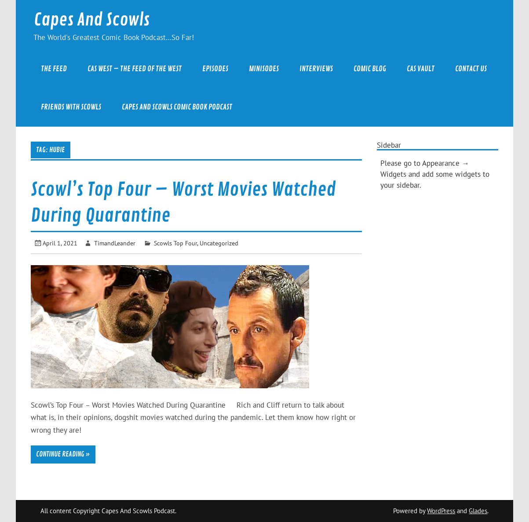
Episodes (215, 68)
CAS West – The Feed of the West (135, 68)
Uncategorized (219, 243)
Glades (478, 511)
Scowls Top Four (175, 243)
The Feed (54, 68)
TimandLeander (114, 243)
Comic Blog (370, 68)
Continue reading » (63, 454)
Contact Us (471, 68)
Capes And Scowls (92, 20)
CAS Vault (420, 68)
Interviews (316, 68)
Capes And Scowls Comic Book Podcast (177, 107)
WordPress (441, 511)
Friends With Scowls (71, 107)
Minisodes (264, 68)
